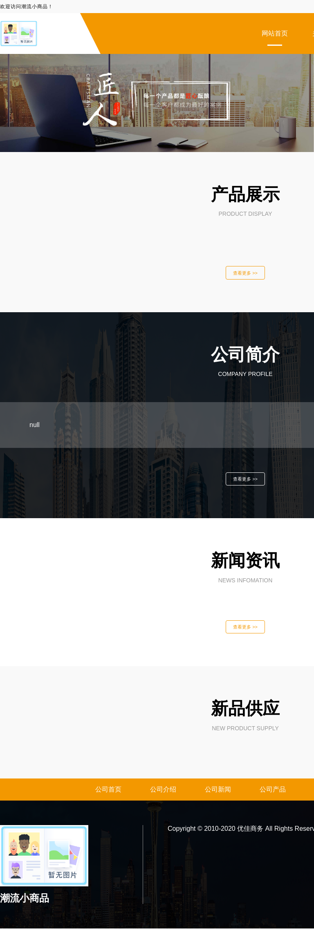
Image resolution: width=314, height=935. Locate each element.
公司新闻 (218, 795)
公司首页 (108, 795)
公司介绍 (163, 795)
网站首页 (275, 33)
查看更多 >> (245, 274)
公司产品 (273, 795)
